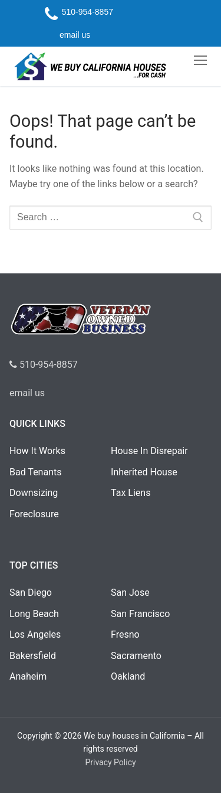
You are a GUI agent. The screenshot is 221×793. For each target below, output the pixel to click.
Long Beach (34, 613)
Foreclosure (34, 514)
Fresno (125, 634)
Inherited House (144, 472)
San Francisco (140, 613)
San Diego (30, 592)
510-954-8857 (43, 364)
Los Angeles (35, 634)
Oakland (128, 676)
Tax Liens (130, 492)
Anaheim (28, 676)
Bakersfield (32, 655)
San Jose (130, 592)
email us (27, 393)
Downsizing (33, 492)
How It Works (37, 450)
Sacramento (136, 655)
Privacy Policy (110, 762)
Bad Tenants (35, 472)
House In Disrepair (149, 450)
